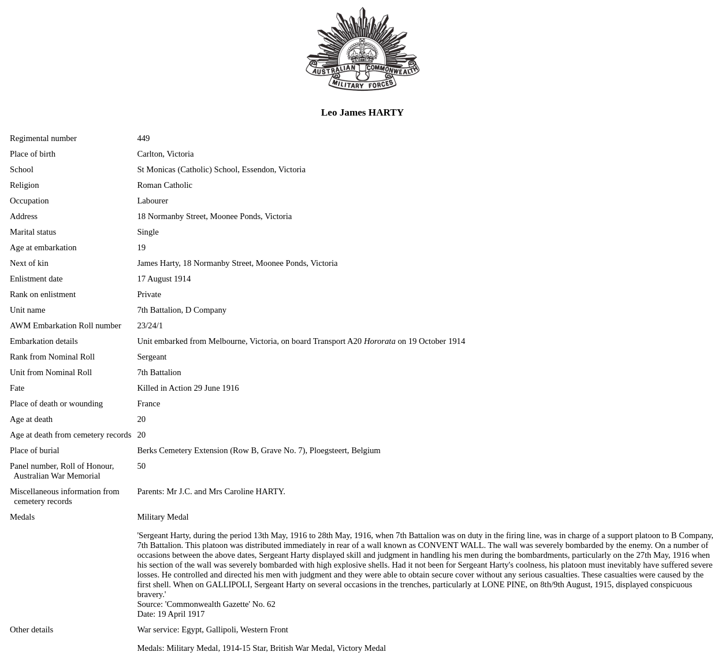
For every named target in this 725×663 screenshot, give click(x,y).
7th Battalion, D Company (181, 309)
